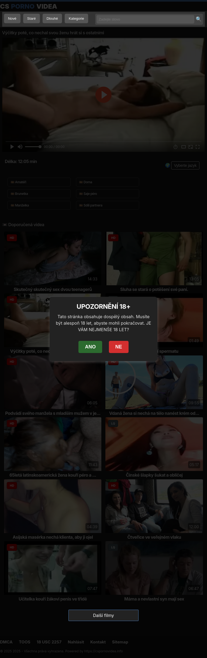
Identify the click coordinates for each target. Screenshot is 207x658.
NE (118, 347)
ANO (90, 347)
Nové (12, 18)
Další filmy (103, 615)
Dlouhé (52, 18)
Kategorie (76, 18)
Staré (31, 18)
